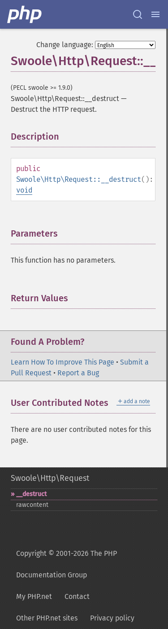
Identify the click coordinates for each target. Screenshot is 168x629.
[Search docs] (137, 14)
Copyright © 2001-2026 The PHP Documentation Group (66, 564)
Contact (77, 596)
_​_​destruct (31, 494)
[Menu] (155, 14)
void (24, 190)
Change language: (64, 44)
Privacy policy (112, 618)
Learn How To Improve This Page (62, 362)
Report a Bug (78, 373)
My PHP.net (34, 596)
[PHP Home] (25, 14)
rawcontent (32, 505)
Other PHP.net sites (47, 618)
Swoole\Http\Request (50, 478)
